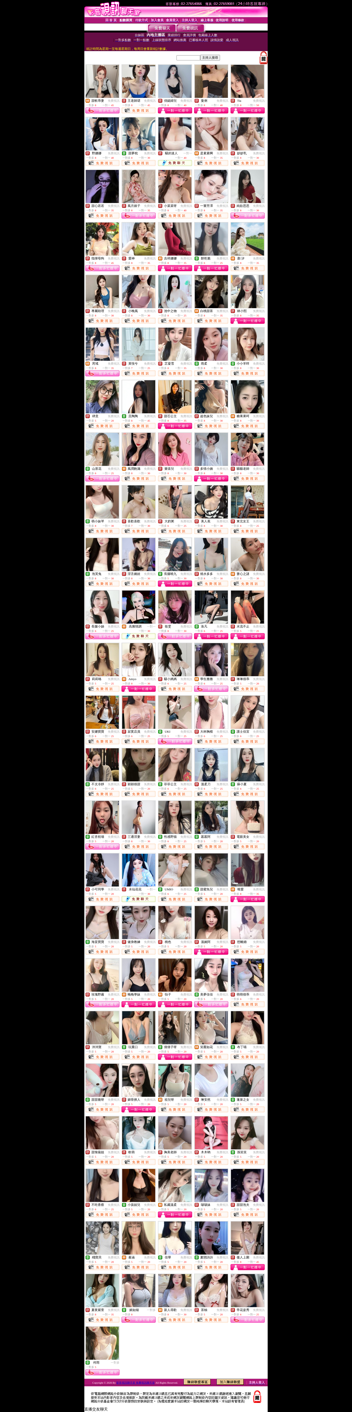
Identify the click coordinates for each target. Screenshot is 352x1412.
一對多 (151, 1310)
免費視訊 (114, 100)
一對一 (187, 153)
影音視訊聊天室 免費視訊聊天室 (135, 1382)
